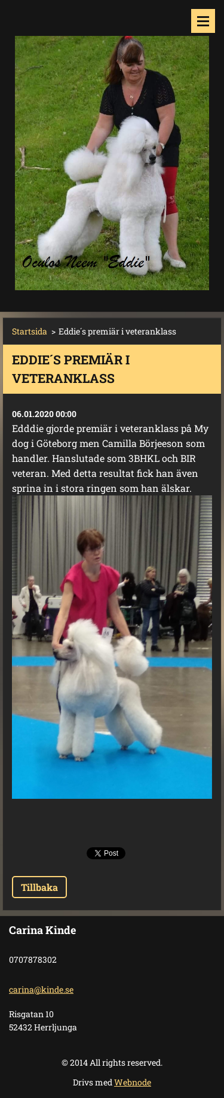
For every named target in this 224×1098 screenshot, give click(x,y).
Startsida (29, 331)
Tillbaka (39, 887)
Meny (203, 21)
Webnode (132, 1082)
